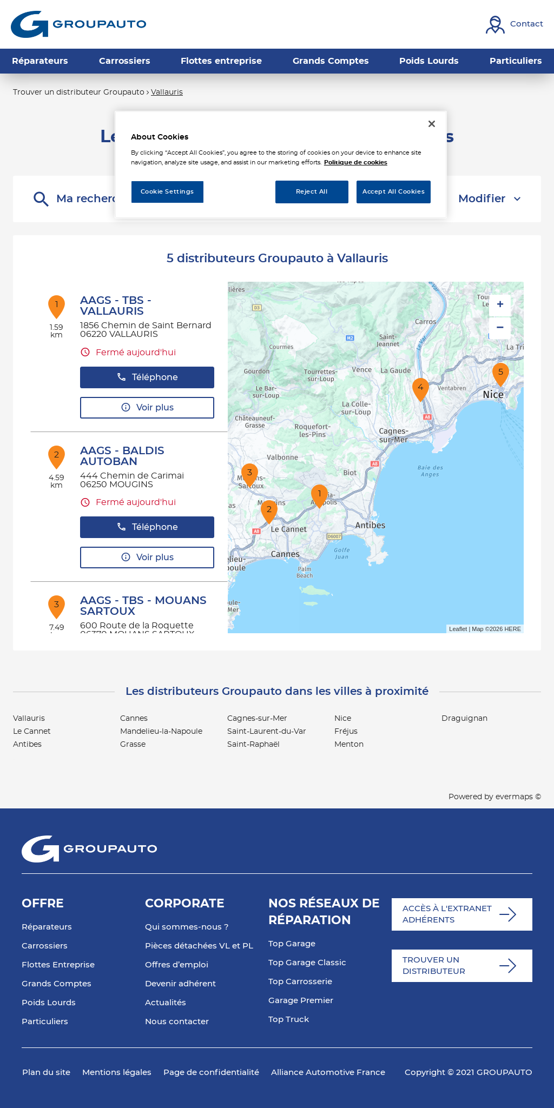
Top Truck (288, 1020)
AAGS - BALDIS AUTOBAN (122, 456)
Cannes (134, 718)
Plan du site (46, 1073)
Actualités (165, 1003)
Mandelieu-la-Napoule (161, 731)
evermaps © (518, 797)
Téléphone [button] (147, 377)
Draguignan (464, 718)
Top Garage (291, 944)
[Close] (432, 124)
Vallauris (167, 92)
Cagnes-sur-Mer (257, 718)
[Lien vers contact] (514, 24)
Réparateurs (47, 927)
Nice (342, 718)
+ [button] (500, 305)
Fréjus (346, 731)
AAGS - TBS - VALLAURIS (115, 306)
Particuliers (45, 1022)
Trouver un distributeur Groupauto (78, 92)
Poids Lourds (49, 1003)
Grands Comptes (56, 984)
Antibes (27, 744)
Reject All (312, 192)
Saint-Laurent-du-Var (266, 731)
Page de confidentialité (211, 1073)
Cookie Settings (168, 192)
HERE (512, 629)
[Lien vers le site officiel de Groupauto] (78, 24)
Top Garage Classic (307, 963)
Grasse (133, 744)
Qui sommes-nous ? (187, 927)
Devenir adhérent (180, 984)
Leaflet (458, 629)
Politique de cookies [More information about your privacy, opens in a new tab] (355, 162)
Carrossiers (45, 946)
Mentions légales (116, 1073)
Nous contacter (177, 1022)
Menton (349, 744)
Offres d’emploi (176, 965)
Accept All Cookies (393, 192)
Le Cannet (32, 731)
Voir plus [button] (147, 407)
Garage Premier (300, 1001)
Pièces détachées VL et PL (199, 946)
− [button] (500, 328)
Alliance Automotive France (328, 1073)
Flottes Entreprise (58, 965)
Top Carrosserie (300, 982)
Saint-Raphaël (253, 744)
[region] (281, 164)
